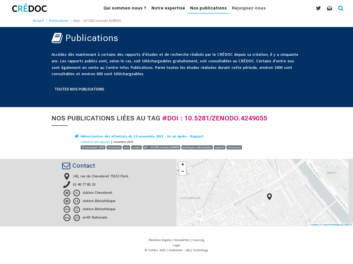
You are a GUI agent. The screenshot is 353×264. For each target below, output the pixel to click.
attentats (114, 147)
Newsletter (182, 240)
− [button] (182, 171)
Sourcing (198, 240)
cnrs (126, 147)
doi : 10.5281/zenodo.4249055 (161, 147)
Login (176, 245)
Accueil (38, 20)
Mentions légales (160, 240)
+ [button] (182, 165)
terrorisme (234, 147)
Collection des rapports (95, 142)
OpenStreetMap (331, 224)
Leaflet (314, 224)
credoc (136, 147)
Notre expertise (168, 8)
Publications (58, 20)
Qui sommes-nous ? (125, 8)
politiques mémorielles (197, 147)
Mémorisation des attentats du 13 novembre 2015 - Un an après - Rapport (142, 136)
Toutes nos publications (79, 89)
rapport (219, 147)
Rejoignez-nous (249, 8)
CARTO (347, 224)
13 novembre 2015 (93, 147)
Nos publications (208, 8)
